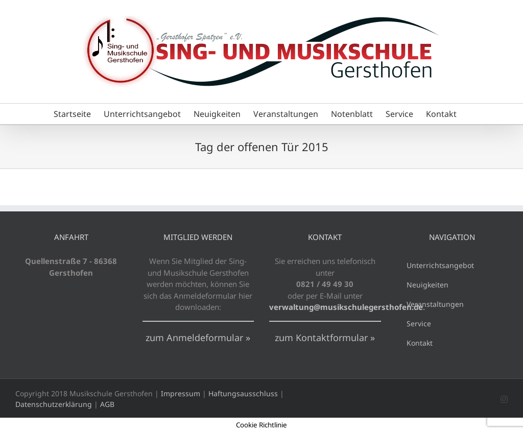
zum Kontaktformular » (325, 337)
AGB (107, 404)
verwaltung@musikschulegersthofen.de (346, 307)
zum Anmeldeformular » (198, 337)
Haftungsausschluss (243, 393)
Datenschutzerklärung (53, 404)
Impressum (180, 393)
